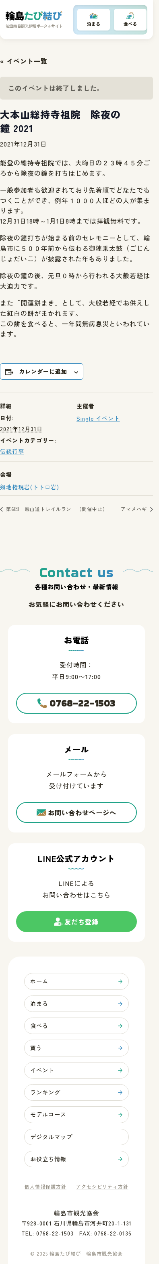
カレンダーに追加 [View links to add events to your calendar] (43, 372)
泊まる (93, 24)
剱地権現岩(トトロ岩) (29, 487)
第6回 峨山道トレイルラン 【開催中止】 (56, 508)
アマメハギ (135, 508)
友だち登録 (81, 924)
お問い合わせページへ (82, 813)
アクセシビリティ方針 (102, 1188)
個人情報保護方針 (45, 1188)
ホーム (39, 982)
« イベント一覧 (23, 61)
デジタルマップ (51, 1138)
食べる (130, 24)
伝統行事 (12, 451)
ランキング (45, 1093)
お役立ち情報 (48, 1160)
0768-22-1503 (82, 703)
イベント (42, 1071)
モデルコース (48, 1115)
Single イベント (98, 418)
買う (36, 1048)
